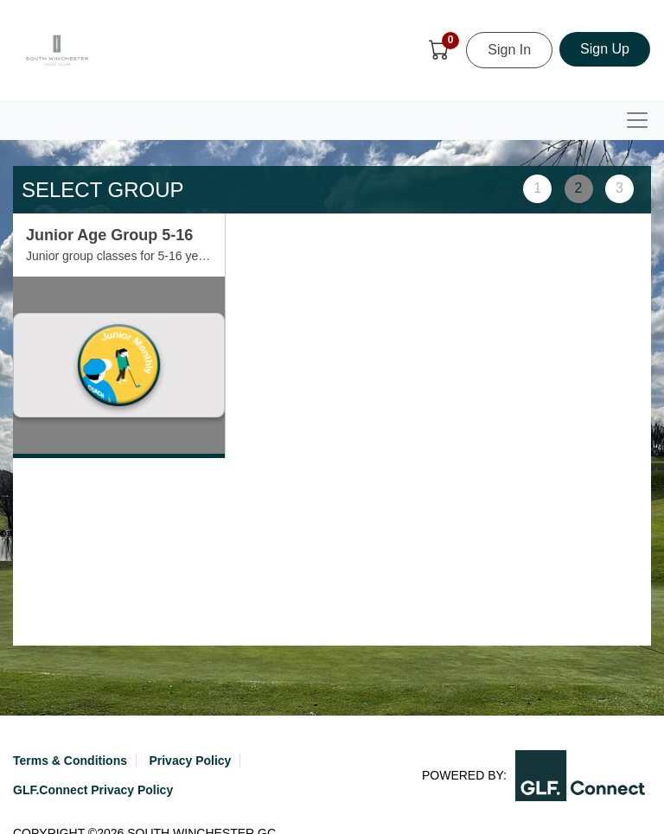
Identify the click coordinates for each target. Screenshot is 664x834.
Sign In (509, 49)
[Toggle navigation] (637, 120)
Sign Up (604, 48)
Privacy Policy (190, 760)
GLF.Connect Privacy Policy (93, 790)
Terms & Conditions (70, 760)
